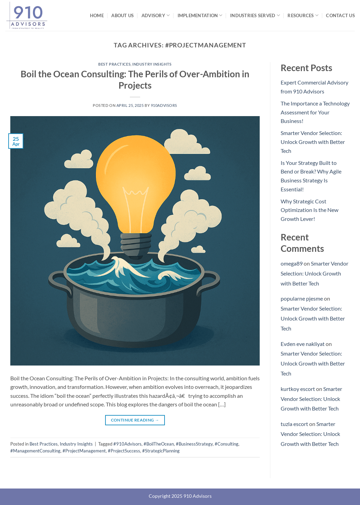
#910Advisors (127, 444)
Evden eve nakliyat (303, 343)
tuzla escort (294, 423)
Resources (303, 15)
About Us (122, 15)
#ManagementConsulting (35, 450)
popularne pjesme (302, 298)
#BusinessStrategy (194, 444)
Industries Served (255, 15)
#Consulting (226, 444)
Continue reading (135, 420)
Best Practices (114, 64)
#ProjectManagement (84, 450)
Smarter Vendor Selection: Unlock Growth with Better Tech (313, 142)
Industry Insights (152, 64)
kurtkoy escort (298, 388)
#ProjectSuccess (124, 450)
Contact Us (340, 15)
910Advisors (164, 105)
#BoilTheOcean (159, 444)
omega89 (292, 263)
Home (97, 15)
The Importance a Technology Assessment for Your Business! (315, 112)
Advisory (156, 15)
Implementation (200, 15)
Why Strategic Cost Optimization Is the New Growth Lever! (309, 210)
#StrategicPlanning (161, 450)
